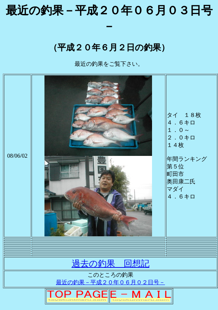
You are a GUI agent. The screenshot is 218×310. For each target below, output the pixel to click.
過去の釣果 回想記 (111, 263)
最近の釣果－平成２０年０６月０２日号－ (110, 282)
